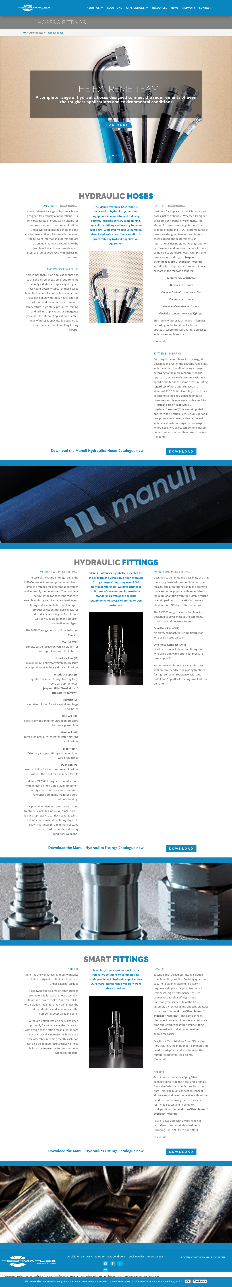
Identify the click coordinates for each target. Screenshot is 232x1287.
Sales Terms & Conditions (110, 1256)
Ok (187, 1281)
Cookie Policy (136, 1256)
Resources (159, 7)
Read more (200, 1281)
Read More (116, 125)
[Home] (24, 32)
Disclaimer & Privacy (79, 1256)
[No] (227, 1282)
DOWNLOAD (181, 451)
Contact (205, 7)
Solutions (114, 7)
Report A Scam (156, 1256)
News (174, 7)
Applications (135, 7)
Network (188, 7)
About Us (93, 7)
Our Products (35, 32)
